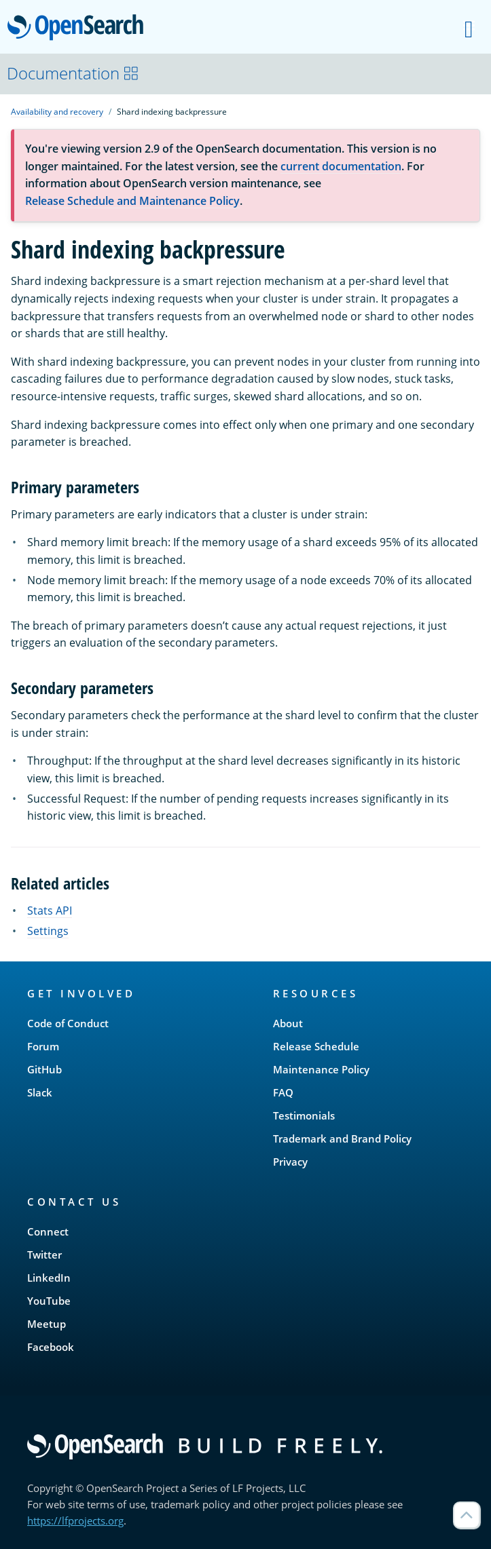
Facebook (50, 1347)
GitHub (44, 1069)
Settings (48, 930)
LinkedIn (49, 1277)
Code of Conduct (68, 1023)
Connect (48, 1231)
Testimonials (304, 1115)
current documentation (340, 166)
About (288, 1023)
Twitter (44, 1254)
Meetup (46, 1324)
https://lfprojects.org (75, 1520)
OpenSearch (79, 28)
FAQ (283, 1092)
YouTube (49, 1300)
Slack (39, 1092)
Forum (43, 1046)
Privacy (290, 1161)
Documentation (73, 73)
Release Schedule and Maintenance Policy (132, 200)
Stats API (49, 910)
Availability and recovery (57, 111)
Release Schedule (316, 1046)
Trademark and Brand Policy (342, 1138)
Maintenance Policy (321, 1069)
